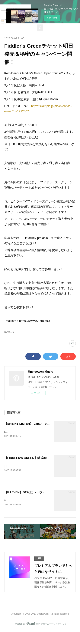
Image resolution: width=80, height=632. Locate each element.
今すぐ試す (52, 18)
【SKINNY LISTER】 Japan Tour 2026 (30, 423)
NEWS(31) (9, 332)
